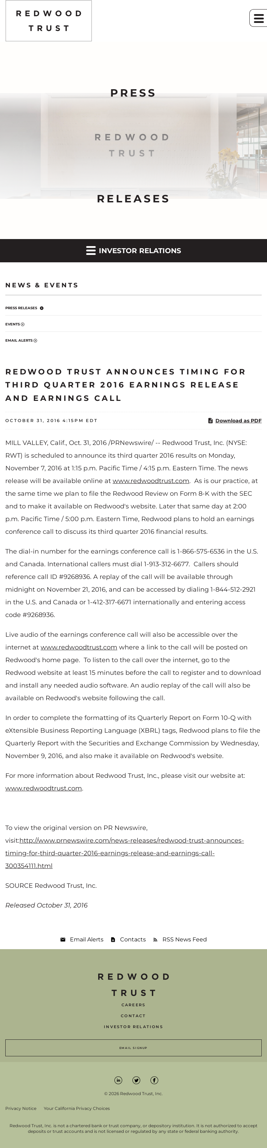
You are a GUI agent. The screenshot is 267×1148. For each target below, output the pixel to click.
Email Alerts (18, 340)
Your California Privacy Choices (77, 1108)
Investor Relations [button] (133, 250)
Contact (133, 1016)
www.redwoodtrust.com (151, 481)
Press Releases (21, 308)
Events (12, 324)
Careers (133, 1005)
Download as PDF (234, 420)
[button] (258, 18)
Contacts (133, 939)
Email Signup (133, 1048)
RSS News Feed (184, 939)
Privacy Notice (20, 1108)
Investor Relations (133, 1027)
